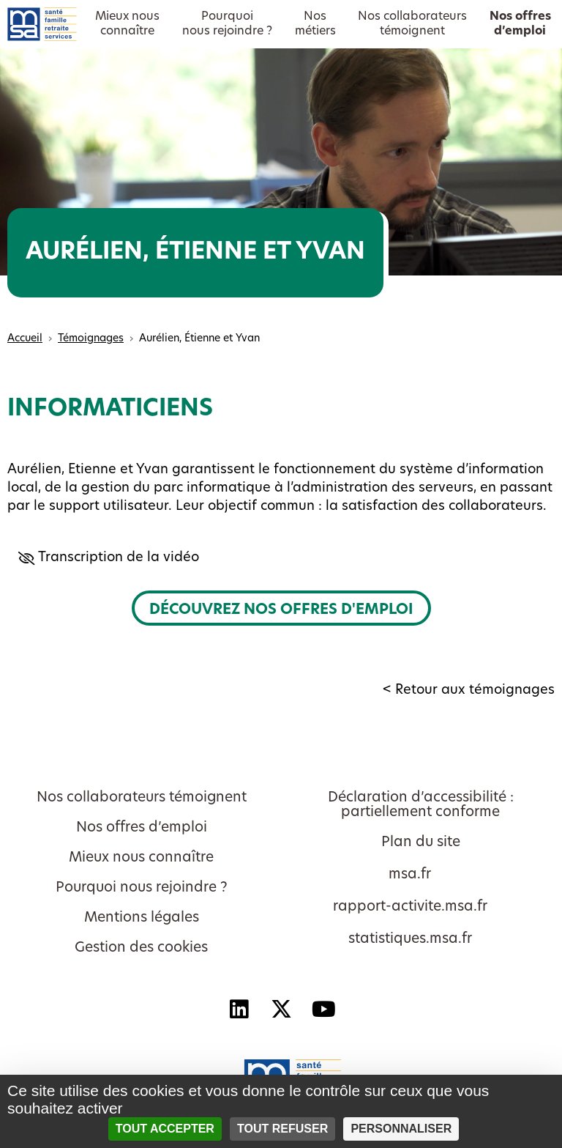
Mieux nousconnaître (127, 24)
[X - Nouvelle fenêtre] (281, 1009)
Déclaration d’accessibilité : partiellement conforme (421, 805)
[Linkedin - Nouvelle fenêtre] (238, 1009)
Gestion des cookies (141, 948)
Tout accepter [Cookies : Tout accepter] (165, 1128)
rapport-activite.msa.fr (410, 907)
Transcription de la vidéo (115, 558)
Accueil (24, 338)
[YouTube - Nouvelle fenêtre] (323, 1009)
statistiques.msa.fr (410, 940)
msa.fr (410, 875)
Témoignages (91, 338)
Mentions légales (141, 918)
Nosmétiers (315, 24)
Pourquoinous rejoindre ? (227, 24)
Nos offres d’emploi (141, 828)
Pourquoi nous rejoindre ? (142, 888)
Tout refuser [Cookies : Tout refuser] (282, 1128)
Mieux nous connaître (141, 858)
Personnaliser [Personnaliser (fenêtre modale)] (401, 1128)
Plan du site (420, 843)
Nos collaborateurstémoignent (412, 24)
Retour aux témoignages (475, 690)
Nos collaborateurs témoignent (142, 798)
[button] (281, 558)
